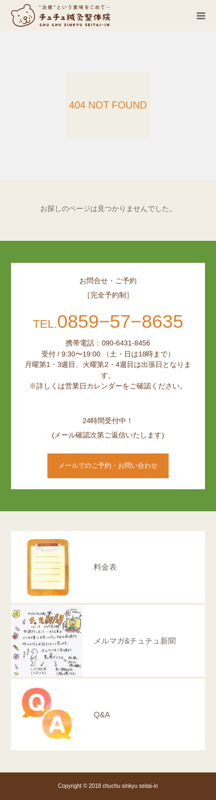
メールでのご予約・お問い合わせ (108, 465)
